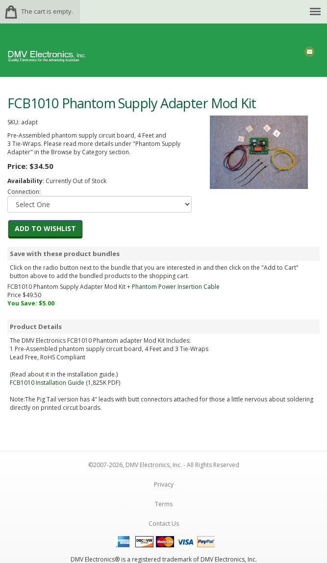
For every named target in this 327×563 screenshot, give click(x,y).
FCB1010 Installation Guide (47, 382)
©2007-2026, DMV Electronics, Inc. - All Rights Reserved (163, 465)
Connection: (24, 192)
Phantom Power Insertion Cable (176, 286)
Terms (164, 504)
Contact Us (164, 523)
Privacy (164, 484)
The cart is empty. (47, 11)
